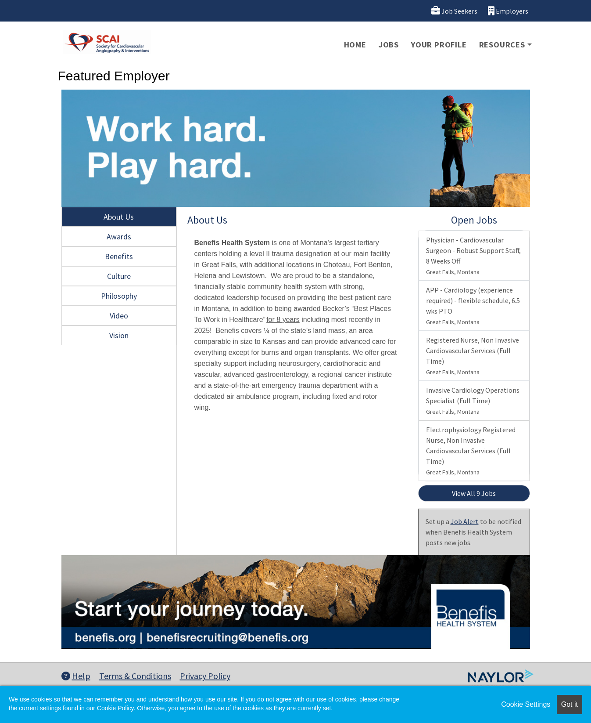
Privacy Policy (205, 675)
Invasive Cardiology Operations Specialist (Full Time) (472, 401)
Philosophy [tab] (119, 296)
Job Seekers (454, 10)
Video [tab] (119, 316)
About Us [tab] (119, 217)
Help (75, 675)
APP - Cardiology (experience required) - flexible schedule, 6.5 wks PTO (473, 306)
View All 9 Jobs (474, 493)
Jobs (389, 45)
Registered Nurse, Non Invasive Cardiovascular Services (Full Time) (472, 356)
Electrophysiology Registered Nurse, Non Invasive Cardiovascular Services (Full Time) (471, 450)
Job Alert (465, 521)
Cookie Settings (525, 704)
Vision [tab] (119, 335)
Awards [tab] (119, 236)
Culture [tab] (119, 276)
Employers (508, 10)
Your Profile (439, 45)
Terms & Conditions (135, 675)
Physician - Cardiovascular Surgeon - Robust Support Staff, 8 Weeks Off (473, 255)
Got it (569, 704)
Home (355, 45)
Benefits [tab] (119, 256)
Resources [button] (502, 45)
